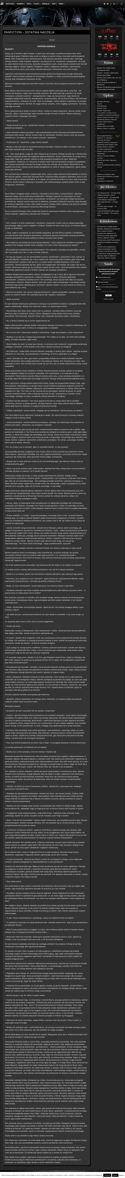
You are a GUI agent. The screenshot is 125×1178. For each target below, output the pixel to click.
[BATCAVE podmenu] (14, 3)
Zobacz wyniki (108, 299)
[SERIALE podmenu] (49, 3)
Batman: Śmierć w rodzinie (106, 128)
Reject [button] (115, 1175)
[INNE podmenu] (63, 3)
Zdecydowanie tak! (104, 277)
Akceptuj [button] (107, 1175)
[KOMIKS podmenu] (24, 3)
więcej (121, 1175)
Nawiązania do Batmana (105, 181)
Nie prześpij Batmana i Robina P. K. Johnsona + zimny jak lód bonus (105, 138)
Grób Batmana (102, 106)
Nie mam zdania (103, 282)
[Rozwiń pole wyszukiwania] (121, 4)
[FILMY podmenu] (39, 3)
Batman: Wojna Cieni (104, 110)
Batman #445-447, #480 (105, 126)
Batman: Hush (101, 108)
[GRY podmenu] (56, 3)
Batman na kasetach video (106, 174)
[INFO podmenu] (31, 3)
